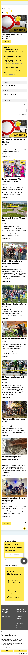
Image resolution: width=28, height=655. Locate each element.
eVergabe (18, 616)
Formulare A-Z (20, 618)
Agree (6, 650)
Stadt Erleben (6, 11)
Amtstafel (18, 614)
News (3, 13)
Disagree (20, 650)
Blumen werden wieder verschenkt (14, 339)
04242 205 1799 (14, 597)
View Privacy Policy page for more (9, 647)
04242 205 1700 (14, 586)
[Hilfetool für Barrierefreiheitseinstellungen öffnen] (24, 561)
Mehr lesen (6, 42)
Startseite (4, 9)
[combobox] (14, 95)
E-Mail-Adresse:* (10, 550)
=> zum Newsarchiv (9, 74)
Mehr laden (6, 523)
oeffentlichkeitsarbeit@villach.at (13, 63)
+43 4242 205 (6, 616)
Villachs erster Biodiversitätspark (13, 419)
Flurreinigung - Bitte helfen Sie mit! (14, 304)
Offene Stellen (19, 623)
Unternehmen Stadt (21, 621)
